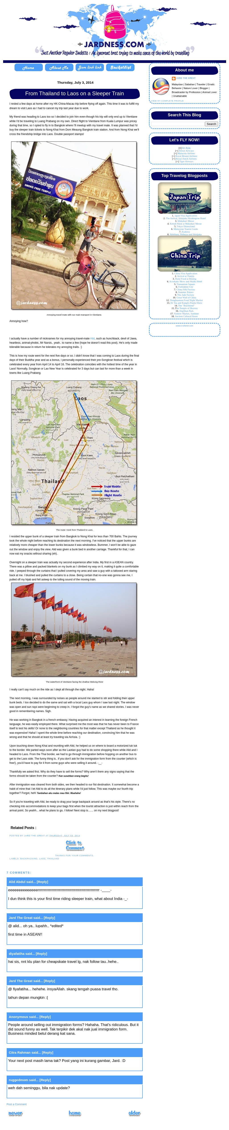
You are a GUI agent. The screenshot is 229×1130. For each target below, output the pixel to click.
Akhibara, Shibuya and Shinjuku (186, 234)
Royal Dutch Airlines (186, 158)
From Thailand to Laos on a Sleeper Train (74, 93)
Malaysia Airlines (186, 153)
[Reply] (42, 882)
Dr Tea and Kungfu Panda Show (186, 302)
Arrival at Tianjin (185, 276)
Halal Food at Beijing (185, 278)
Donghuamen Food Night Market (186, 300)
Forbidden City (185, 286)
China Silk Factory (185, 289)
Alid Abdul (17, 882)
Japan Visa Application (185, 215)
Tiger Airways (186, 161)
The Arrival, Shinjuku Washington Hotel (186, 218)
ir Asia (187, 148)
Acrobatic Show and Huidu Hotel (185, 281)
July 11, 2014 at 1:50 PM (29, 1067)
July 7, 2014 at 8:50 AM (27, 1004)
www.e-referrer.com (184, 326)
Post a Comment (17, 1104)
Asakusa (186, 231)
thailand (53, 858)
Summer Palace (186, 292)
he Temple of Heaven (187, 308)
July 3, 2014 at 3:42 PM (27, 905)
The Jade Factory (185, 294)
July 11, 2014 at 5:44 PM (29, 1094)
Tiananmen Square (186, 284)
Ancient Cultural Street (186, 316)
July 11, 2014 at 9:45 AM (28, 1040)
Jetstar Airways (186, 150)
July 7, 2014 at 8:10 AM (27, 968)
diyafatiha (17, 954)
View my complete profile (167, 101)
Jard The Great (21, 918)
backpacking (29, 858)
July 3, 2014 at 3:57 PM (27, 941)
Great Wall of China (186, 297)
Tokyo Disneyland (186, 226)
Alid (92, 338)
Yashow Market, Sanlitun (186, 313)
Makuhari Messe (185, 221)
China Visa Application (185, 273)
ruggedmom (18, 1080)
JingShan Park (186, 311)
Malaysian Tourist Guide (185, 229)
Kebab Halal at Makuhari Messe (186, 223)
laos (42, 858)
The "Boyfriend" (186, 305)
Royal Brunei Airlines (186, 156)
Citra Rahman (20, 1052)
